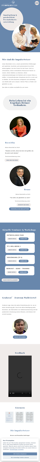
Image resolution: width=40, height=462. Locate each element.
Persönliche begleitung (20, 209)
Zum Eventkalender (10, 280)
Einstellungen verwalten (17, 449)
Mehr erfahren (20, 337)
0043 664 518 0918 (12, 160)
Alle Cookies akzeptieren (20, 453)
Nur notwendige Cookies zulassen (20, 457)
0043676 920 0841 (23, 204)
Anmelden (23, 238)
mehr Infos (12, 238)
